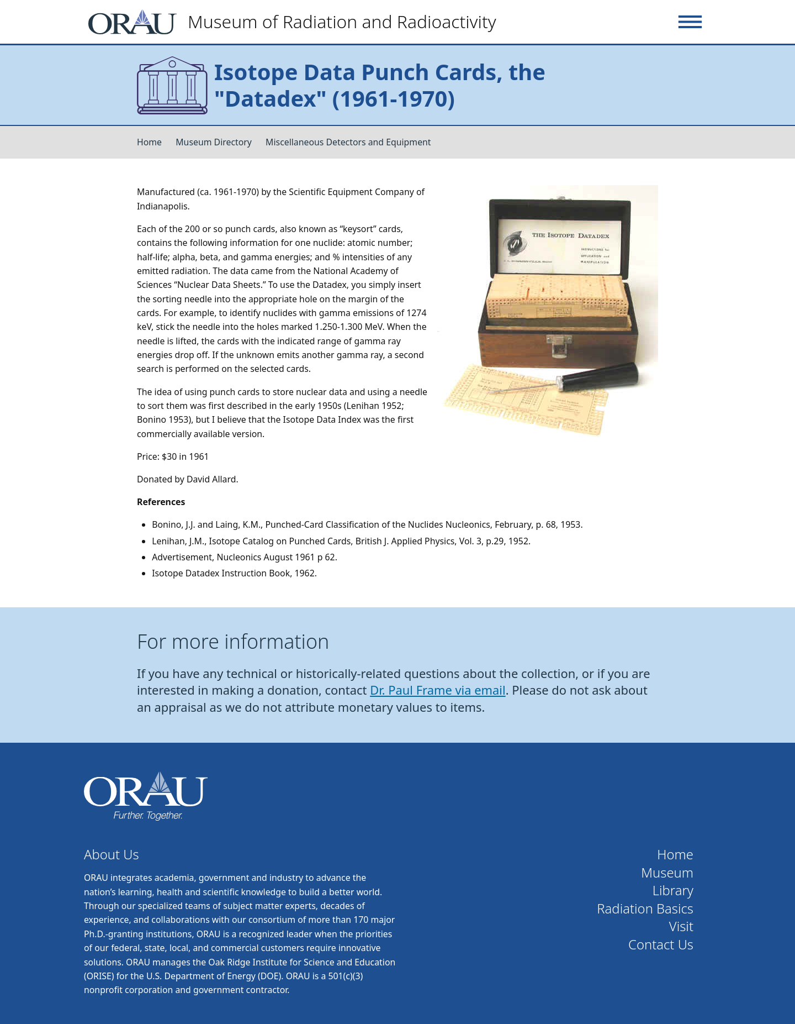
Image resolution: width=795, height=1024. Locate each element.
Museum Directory (214, 142)
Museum (667, 873)
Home (149, 142)
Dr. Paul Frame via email (438, 690)
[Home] (296, 21)
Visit (681, 926)
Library (673, 891)
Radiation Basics (645, 909)
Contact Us (660, 945)
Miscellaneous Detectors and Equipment (348, 142)
